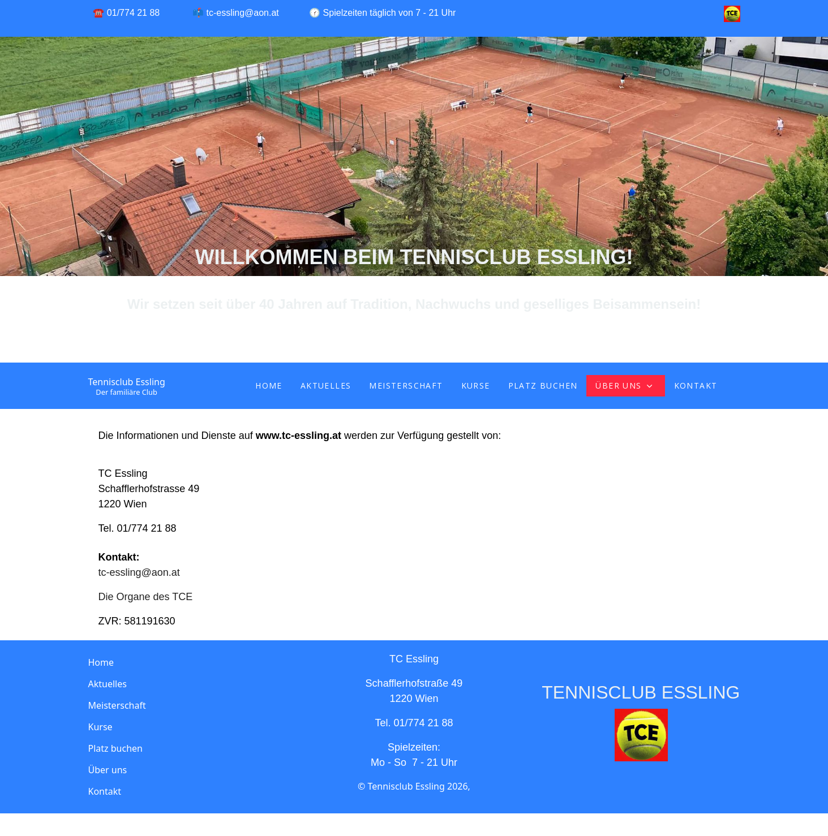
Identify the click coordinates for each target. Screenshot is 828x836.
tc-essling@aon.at (243, 13)
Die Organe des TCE (145, 596)
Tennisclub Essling (126, 382)
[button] (192, 769)
